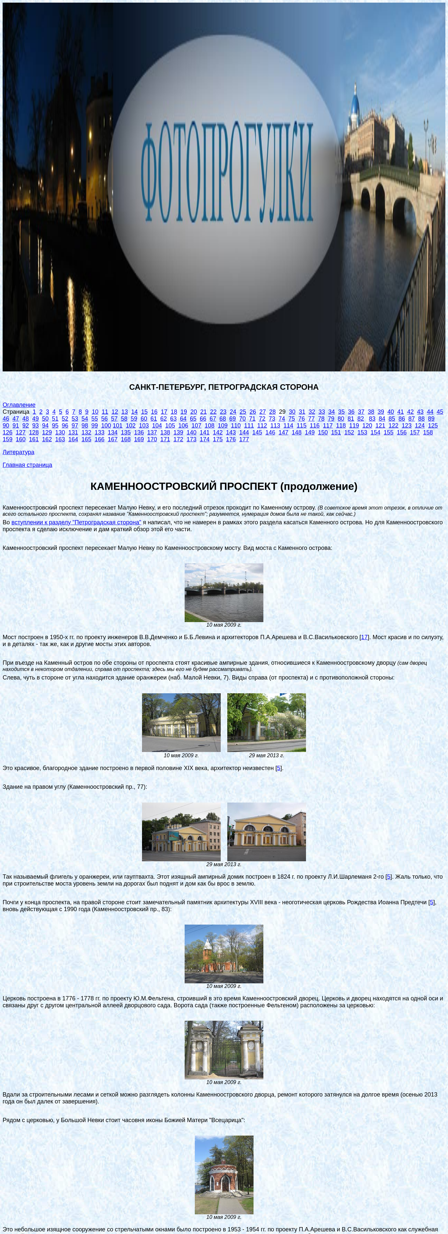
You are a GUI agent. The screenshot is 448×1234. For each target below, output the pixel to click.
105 (170, 425)
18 (174, 411)
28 (272, 411)
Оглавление (19, 405)
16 (154, 411)
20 (193, 411)
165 (86, 439)
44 (430, 411)
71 (252, 418)
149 (310, 432)
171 (165, 439)
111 (249, 425)
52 (65, 418)
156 (402, 432)
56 (104, 418)
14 (134, 411)
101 (118, 425)
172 (178, 439)
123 (407, 425)
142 (218, 432)
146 (270, 432)
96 (65, 425)
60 (144, 418)
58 (124, 418)
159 (7, 439)
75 (291, 418)
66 (203, 418)
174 (205, 439)
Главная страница (27, 465)
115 (301, 425)
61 (154, 418)
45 (440, 411)
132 (86, 432)
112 (262, 425)
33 (321, 411)
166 (99, 439)
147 (283, 432)
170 (152, 439)
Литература (18, 452)
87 (411, 418)
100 (106, 425)
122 (393, 425)
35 (341, 411)
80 (341, 418)
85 (392, 418)
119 (354, 425)
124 (420, 425)
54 (84, 418)
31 (302, 411)
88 (421, 418)
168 (126, 439)
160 (21, 439)
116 (314, 425)
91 (15, 425)
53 (74, 418)
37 (361, 411)
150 (323, 432)
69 (232, 418)
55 (94, 418)
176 (231, 439)
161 (34, 439)
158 (428, 432)
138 (165, 432)
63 (173, 418)
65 (193, 418)
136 (139, 432)
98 (84, 425)
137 (152, 432)
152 (349, 432)
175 (218, 439)
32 (312, 411)
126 (7, 432)
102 (131, 425)
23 (223, 411)
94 (45, 425)
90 (6, 425)
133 (99, 432)
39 (380, 411)
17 (164, 411)
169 (139, 439)
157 (415, 432)
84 (382, 418)
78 (321, 418)
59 (134, 418)
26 (253, 411)
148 (296, 432)
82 (360, 418)
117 (328, 425)
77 (311, 418)
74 (281, 418)
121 (380, 425)
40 (390, 411)
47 (15, 418)
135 (126, 432)
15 (144, 411)
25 (243, 411)
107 (196, 425)
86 (401, 418)
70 (242, 418)
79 (331, 418)
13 (124, 411)
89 (431, 418)
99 (94, 425)
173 (191, 439)
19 (183, 411)
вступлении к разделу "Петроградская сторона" (76, 522)
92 (25, 425)
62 (163, 418)
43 (420, 411)
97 (74, 425)
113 (275, 425)
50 (45, 418)
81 (351, 418)
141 (205, 432)
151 (336, 432)
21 (203, 411)
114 (288, 425)
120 (367, 425)
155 (389, 432)
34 (331, 411)
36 (351, 411)
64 (183, 418)
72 (262, 418)
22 (213, 411)
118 (341, 425)
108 (209, 425)
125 (433, 425)
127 (21, 432)
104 (157, 425)
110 (236, 425)
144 (244, 432)
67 (213, 418)
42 (410, 411)
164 (73, 439)
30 (292, 411)
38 (371, 411)
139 (178, 432)
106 (183, 425)
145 (257, 432)
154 (375, 432)
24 (233, 411)
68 (222, 418)
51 (55, 418)
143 (231, 432)
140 (191, 432)
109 (223, 425)
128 (34, 432)
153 (362, 432)
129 (47, 432)
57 (114, 418)
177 (244, 439)
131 (73, 432)
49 (35, 418)
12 (115, 411)
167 (113, 439)
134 (113, 432)
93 (35, 425)
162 (47, 439)
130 (60, 432)
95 (55, 425)
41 (400, 411)
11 (105, 411)
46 (6, 418)
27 (262, 411)
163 (60, 439)
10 (95, 411)
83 (372, 418)
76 (301, 418)
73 (272, 418)
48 (25, 418)
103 (144, 425)
